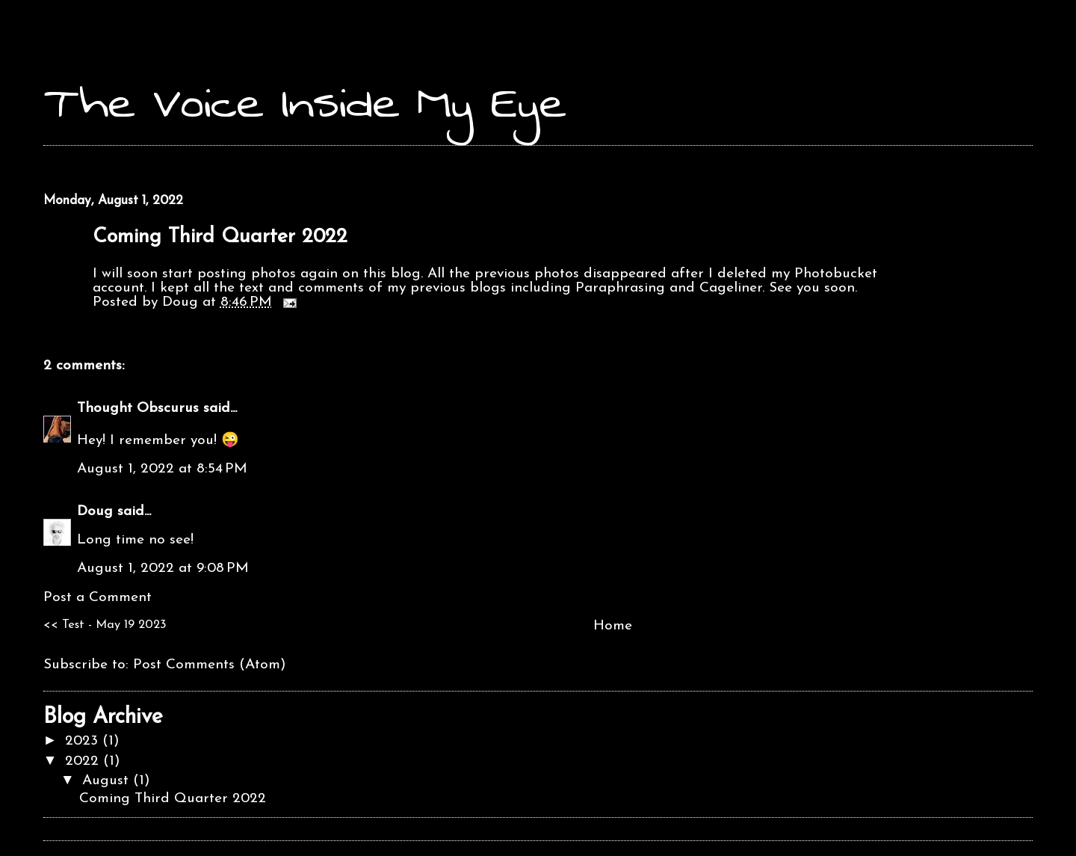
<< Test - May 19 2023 (105, 625)
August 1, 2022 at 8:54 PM (162, 469)
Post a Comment (97, 598)
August (107, 781)
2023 (83, 741)
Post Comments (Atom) (209, 665)
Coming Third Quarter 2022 (220, 237)
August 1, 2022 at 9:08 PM (163, 568)
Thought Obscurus (138, 408)
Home (612, 626)
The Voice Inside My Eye (304, 103)
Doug (95, 512)
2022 (84, 761)
